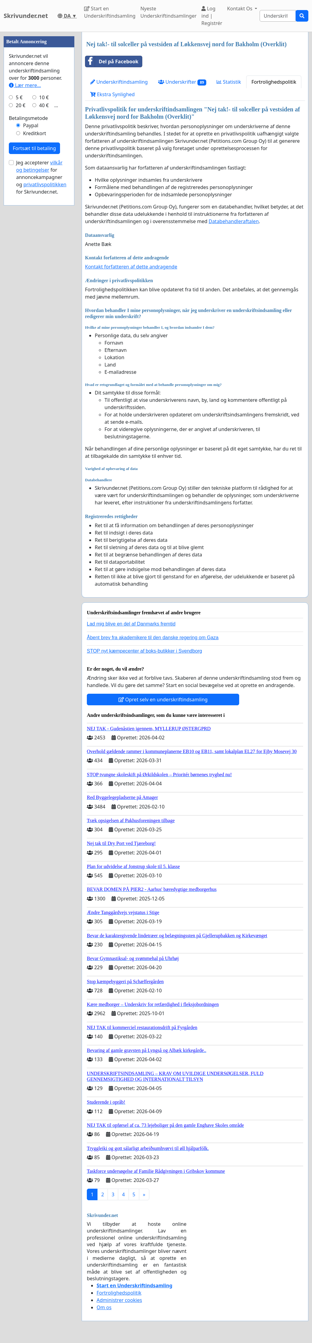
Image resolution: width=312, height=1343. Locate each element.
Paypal (30, 125)
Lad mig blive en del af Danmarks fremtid (131, 623)
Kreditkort (34, 133)
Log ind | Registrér (211, 15)
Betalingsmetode (28, 118)
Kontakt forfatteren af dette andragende (131, 266)
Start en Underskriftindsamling (110, 12)
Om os (104, 1307)
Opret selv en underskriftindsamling (163, 699)
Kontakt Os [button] (240, 8)
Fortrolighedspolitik (273, 82)
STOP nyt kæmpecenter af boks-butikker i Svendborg (144, 651)
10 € (44, 97)
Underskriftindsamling (119, 82)
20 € (21, 105)
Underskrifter (182, 82)
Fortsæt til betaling (34, 148)
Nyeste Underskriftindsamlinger (168, 12)
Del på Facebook (111, 61)
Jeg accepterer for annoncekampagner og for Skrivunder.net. (41, 177)
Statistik (229, 82)
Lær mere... (25, 85)
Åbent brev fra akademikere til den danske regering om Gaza (152, 637)
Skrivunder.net (26, 16)
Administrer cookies (119, 1300)
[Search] (278, 16)
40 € (44, 105)
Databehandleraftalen (234, 221)
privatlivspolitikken (44, 184)
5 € (19, 97)
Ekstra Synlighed (112, 94)
